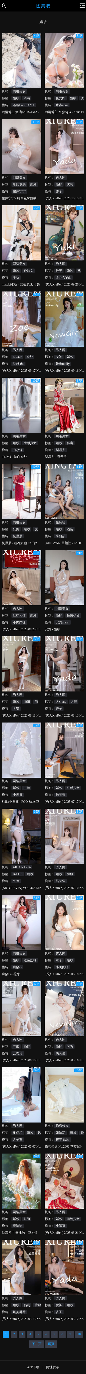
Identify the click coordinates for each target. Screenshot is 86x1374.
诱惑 (70, 184)
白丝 (27, 788)
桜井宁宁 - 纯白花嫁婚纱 (19, 198)
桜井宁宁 (19, 191)
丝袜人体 (19, 615)
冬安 (16, 708)
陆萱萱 (60, 795)
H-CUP (17, 1132)
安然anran (62, 622)
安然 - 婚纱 (52, 629)
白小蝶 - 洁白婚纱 (14, 457)
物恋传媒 (62, 1126)
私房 (70, 443)
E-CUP (17, 357)
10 (79, 1334)
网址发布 (52, 1367)
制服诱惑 (19, 184)
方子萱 (17, 1139)
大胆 (74, 701)
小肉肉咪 (19, 622)
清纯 (27, 98)
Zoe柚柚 (18, 364)
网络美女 (19, 91)
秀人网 (60, 177)
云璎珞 (17, 1053)
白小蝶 (17, 450)
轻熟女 (28, 270)
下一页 (37, 1344)
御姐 (27, 701)
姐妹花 (60, 1132)
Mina (16, 881)
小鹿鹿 (17, 795)
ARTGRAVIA (22, 867)
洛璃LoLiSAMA (24, 105)
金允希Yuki (63, 277)
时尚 (70, 1046)
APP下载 (33, 1367)
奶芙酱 (60, 1053)
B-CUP (17, 874)
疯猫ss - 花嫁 (11, 974)
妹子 (59, 960)
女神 (59, 357)
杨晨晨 (17, 536)
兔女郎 (60, 98)
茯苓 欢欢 (62, 1139)
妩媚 (16, 529)
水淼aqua (62, 105)
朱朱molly (63, 364)
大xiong (61, 701)
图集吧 (43, 5)
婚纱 (16, 98)
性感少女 (30, 443)
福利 (27, 1305)
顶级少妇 (73, 615)
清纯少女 (73, 1219)
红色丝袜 (30, 960)
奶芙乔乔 (19, 1312)
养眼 (16, 1046)
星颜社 (60, 522)
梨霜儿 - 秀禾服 (56, 457)
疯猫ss (17, 967)
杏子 (59, 191)
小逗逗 (60, 1226)
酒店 (70, 529)
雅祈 (16, 277)
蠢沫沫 (17, 1226)
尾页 (51, 1344)
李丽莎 (60, 536)
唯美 (59, 270)
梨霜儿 (60, 450)
